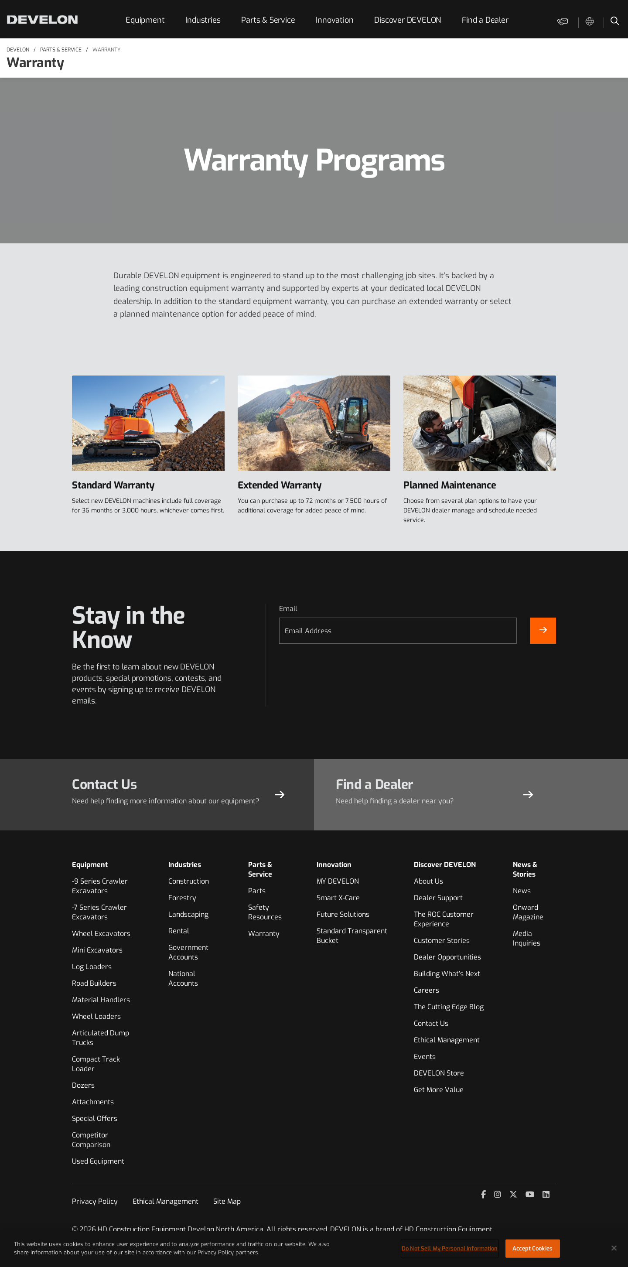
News (522, 890)
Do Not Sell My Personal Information (450, 1248)
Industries (202, 20)
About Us (428, 881)
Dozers (83, 1085)
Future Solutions (343, 914)
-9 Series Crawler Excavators (100, 886)
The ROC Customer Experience (444, 919)
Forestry (182, 897)
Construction (188, 881)
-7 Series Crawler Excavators (99, 912)
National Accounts (183, 978)
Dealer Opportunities (447, 957)
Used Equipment (98, 1161)
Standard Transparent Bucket (352, 935)
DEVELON (18, 49)
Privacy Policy (95, 1201)
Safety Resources (265, 912)
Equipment (145, 20)
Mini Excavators (97, 950)
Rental (178, 931)
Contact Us (431, 1023)
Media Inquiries (526, 938)
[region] (314, 1249)
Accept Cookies (532, 1248)
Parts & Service (268, 20)
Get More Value (439, 1089)
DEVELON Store (439, 1073)
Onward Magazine (528, 912)
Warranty (106, 49)
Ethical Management (447, 1040)
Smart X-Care (338, 897)
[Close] (614, 1247)
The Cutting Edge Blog (449, 1006)
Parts (257, 890)
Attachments (93, 1101)
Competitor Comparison (91, 1139)
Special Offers (94, 1118)
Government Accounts (188, 952)
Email (288, 608)
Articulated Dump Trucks (100, 1037)
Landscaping (188, 914)
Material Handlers (101, 999)
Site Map (227, 1201)
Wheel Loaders (96, 1016)
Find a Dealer (485, 20)
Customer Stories (442, 940)
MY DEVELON (338, 881)
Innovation (334, 20)
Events (425, 1056)
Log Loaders (92, 966)
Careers (426, 990)
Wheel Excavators (101, 933)
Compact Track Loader (96, 1064)
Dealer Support (438, 897)
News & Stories (525, 869)
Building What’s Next (447, 973)
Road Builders (94, 983)
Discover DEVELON (407, 20)
